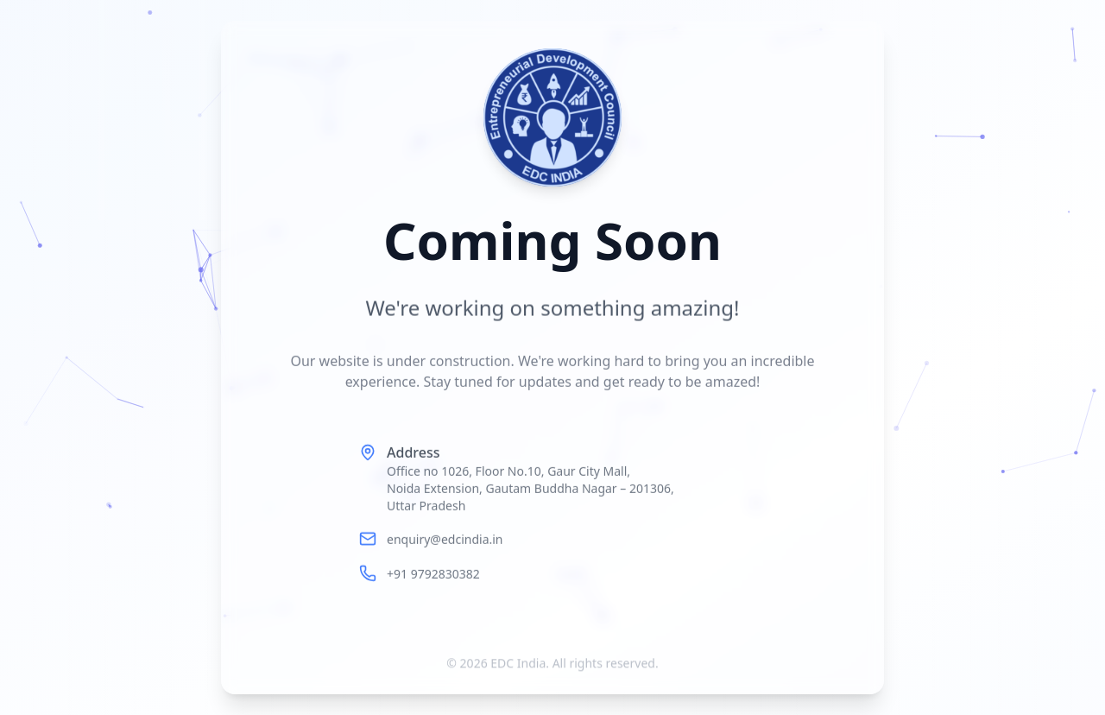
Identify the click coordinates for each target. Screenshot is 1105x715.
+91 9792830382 (433, 577)
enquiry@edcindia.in (445, 543)
